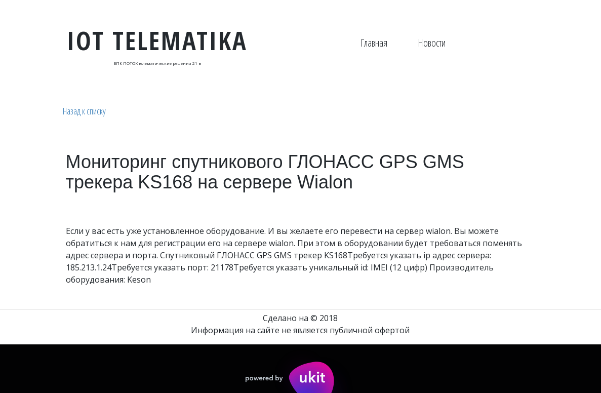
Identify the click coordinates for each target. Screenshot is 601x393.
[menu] (403, 43)
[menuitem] (374, 43)
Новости (432, 43)
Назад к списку (84, 111)
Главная (373, 43)
